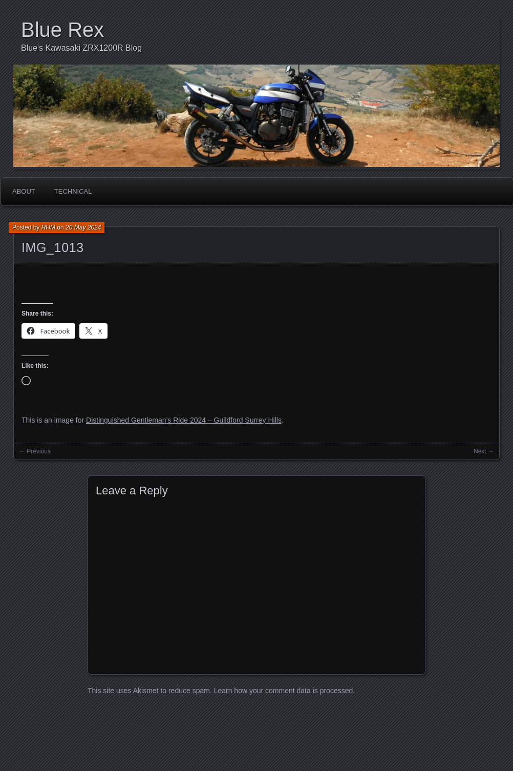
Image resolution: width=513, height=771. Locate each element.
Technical (73, 191)
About (23, 191)
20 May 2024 (83, 227)
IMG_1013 (53, 247)
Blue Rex (62, 29)
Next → (484, 451)
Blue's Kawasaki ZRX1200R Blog (81, 48)
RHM (48, 227)
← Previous (35, 451)
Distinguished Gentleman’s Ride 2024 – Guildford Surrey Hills (184, 420)
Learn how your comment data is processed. (284, 690)
